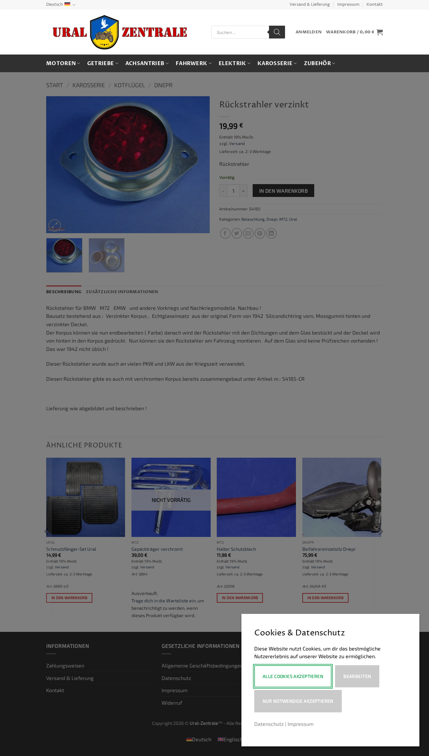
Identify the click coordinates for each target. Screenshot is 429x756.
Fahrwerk (194, 63)
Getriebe (102, 63)
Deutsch (60, 5)
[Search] (277, 32)
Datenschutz (269, 724)
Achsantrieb (147, 63)
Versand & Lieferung (310, 4)
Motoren (63, 63)
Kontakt (374, 4)
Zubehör (319, 63)
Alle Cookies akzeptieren (293, 676)
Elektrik (234, 63)
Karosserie (277, 63)
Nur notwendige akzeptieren (298, 701)
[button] (309, 32)
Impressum (348, 4)
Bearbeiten (358, 676)
